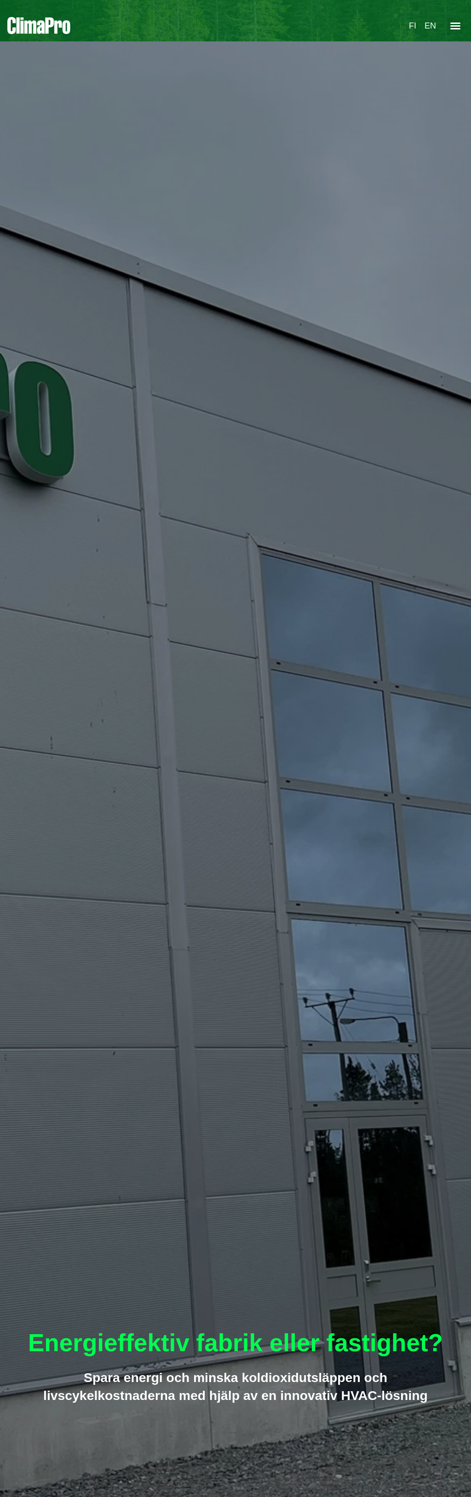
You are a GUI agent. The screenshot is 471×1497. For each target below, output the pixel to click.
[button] (455, 25)
